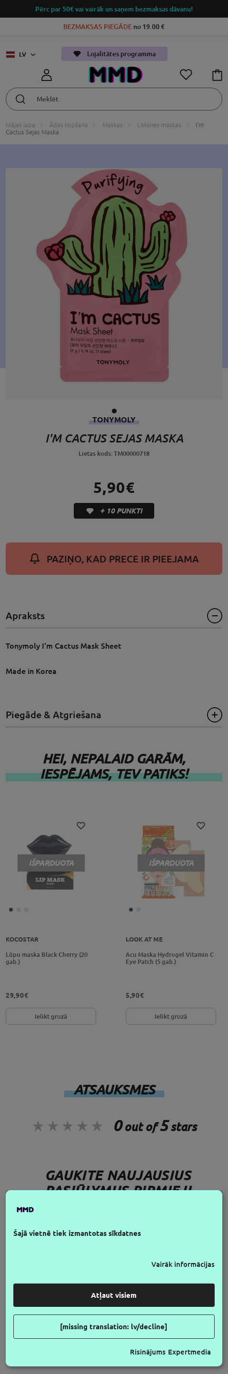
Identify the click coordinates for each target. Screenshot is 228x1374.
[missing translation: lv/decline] (114, 1327)
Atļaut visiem (114, 1295)
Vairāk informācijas (183, 1264)
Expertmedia (189, 1352)
